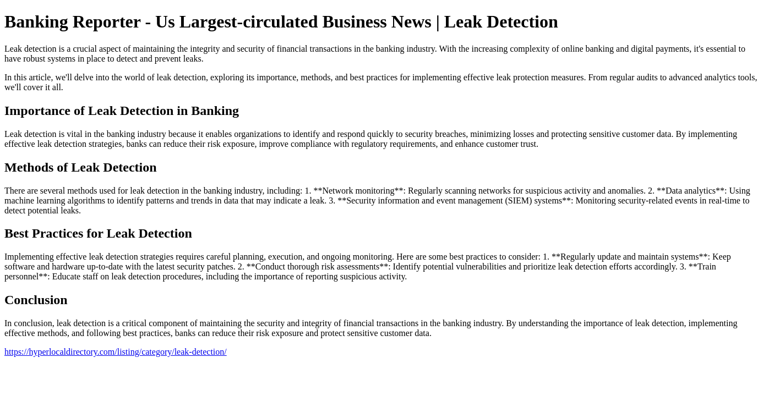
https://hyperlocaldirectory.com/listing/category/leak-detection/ (115, 351)
